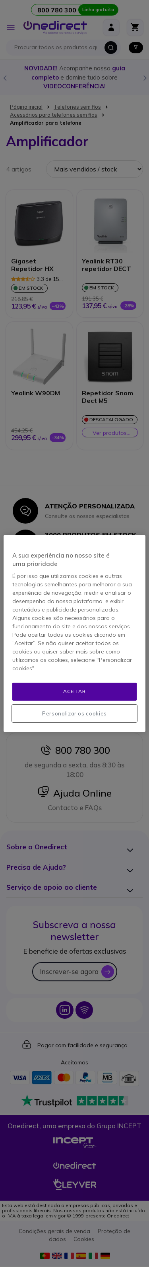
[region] (74, 633)
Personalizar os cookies (74, 713)
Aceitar (74, 691)
